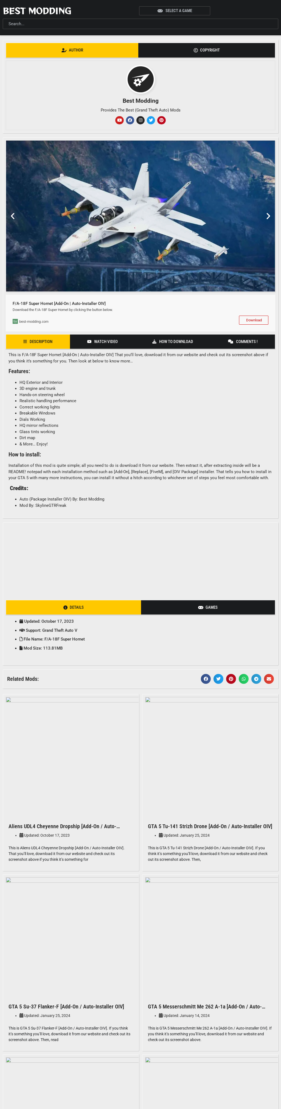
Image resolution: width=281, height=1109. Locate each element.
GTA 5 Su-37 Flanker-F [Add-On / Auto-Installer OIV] (66, 908)
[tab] (72, 50)
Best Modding (37, 11)
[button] (13, 217)
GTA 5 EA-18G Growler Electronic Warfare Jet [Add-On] (70, 1039)
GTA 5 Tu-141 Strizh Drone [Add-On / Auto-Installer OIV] (210, 776)
